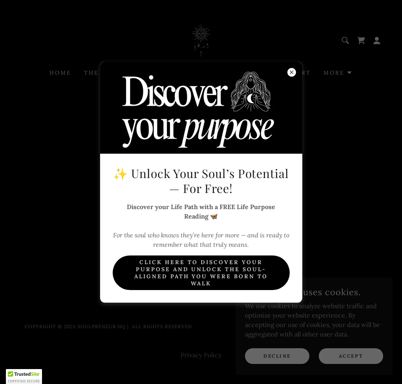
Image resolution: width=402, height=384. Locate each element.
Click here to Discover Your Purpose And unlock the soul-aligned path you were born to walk (201, 273)
